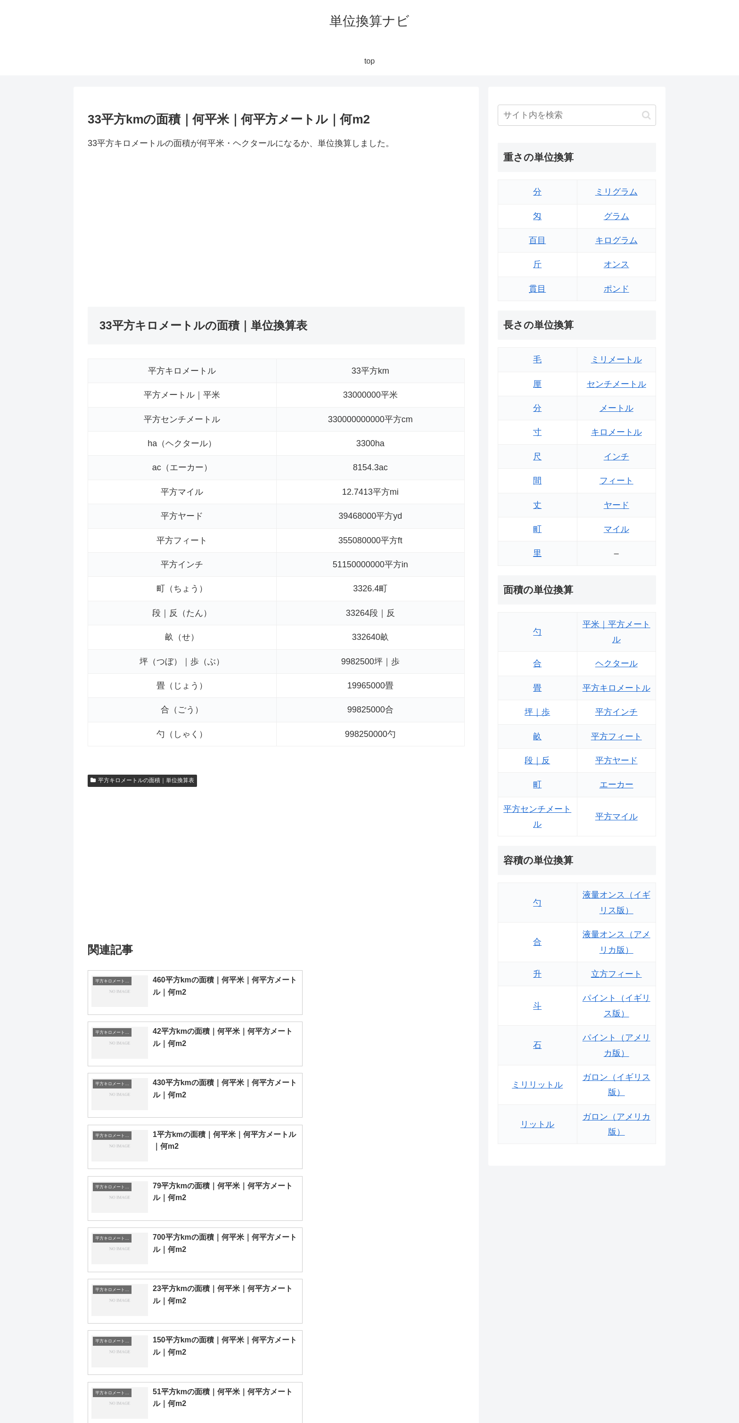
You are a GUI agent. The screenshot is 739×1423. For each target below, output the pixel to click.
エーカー (616, 784)
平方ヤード (616, 760)
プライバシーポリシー (624, 1394)
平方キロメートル (616, 688)
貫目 (537, 289)
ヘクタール (616, 663)
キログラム (616, 240)
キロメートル (616, 432)
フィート (616, 480)
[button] (646, 115)
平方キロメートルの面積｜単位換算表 (142, 780)
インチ (616, 456)
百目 (537, 240)
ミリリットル (537, 1084)
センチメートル (616, 384)
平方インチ (616, 712)
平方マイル (616, 816)
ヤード (616, 505)
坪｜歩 (537, 712)
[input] (577, 115)
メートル (616, 408)
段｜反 (537, 760)
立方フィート (616, 974)
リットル (537, 1124)
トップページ (561, 1394)
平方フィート (616, 736)
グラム (616, 216)
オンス (616, 264)
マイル (616, 529)
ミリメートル (616, 359)
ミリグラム (616, 191)
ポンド (616, 289)
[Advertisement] (182, 228)
